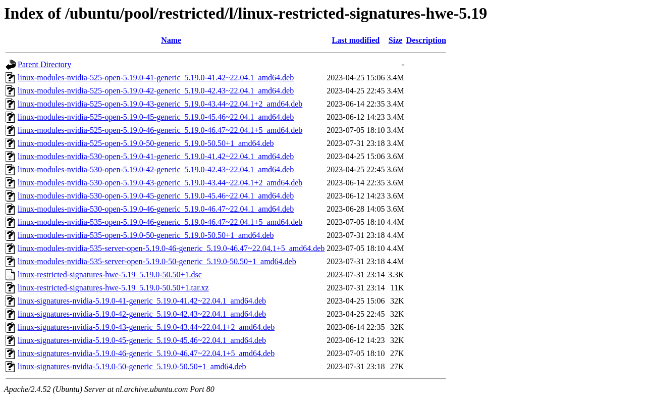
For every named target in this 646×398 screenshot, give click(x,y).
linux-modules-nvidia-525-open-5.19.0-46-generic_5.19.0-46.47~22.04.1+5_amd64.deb (160, 130)
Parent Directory (44, 64)
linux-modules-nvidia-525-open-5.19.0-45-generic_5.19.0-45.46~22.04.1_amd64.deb (156, 117)
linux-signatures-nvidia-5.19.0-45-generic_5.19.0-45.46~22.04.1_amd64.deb (142, 340)
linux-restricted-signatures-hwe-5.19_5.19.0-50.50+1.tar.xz (113, 287)
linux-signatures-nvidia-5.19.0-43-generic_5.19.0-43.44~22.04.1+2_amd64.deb (146, 327)
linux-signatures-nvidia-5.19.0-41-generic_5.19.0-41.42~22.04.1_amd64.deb (142, 300)
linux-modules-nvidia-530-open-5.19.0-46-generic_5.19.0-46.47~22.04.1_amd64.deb (156, 209)
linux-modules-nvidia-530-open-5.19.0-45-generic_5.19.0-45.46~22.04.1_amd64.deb (156, 195)
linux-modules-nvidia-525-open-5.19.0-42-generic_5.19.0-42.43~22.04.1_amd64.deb (156, 90)
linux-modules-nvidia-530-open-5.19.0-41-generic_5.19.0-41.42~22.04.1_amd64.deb (156, 156)
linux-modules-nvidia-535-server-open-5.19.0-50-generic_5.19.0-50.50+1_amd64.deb (157, 261)
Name (171, 40)
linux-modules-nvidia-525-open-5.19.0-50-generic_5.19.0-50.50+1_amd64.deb (146, 143)
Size (396, 40)
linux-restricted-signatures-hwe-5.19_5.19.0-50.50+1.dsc (110, 274)
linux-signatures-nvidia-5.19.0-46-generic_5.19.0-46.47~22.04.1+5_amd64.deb (146, 353)
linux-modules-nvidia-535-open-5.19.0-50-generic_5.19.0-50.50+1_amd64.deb (146, 235)
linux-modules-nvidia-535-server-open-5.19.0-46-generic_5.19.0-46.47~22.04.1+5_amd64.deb (171, 248)
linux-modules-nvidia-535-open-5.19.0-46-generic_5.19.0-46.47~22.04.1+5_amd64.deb (160, 222)
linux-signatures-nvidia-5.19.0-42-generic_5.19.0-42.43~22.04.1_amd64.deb (142, 314)
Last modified (356, 40)
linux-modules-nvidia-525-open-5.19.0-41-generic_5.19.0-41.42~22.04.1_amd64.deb (156, 77)
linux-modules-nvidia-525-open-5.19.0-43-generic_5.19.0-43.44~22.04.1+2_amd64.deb (160, 104)
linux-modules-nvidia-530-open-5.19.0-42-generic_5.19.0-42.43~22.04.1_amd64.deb (156, 169)
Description (426, 40)
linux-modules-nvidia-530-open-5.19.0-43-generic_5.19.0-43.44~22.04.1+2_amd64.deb (160, 182)
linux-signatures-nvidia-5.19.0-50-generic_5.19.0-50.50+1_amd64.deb (132, 366)
